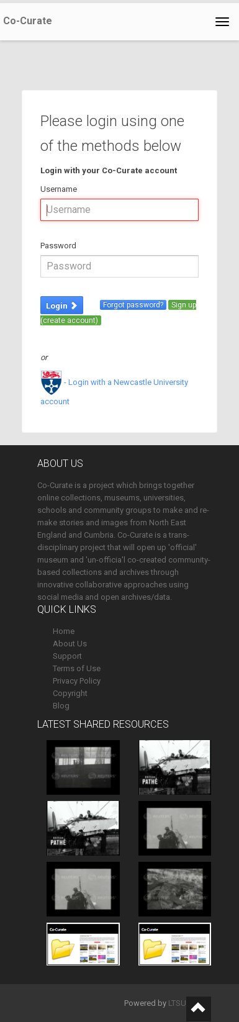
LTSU (177, 1003)
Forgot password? (133, 305)
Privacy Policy (77, 680)
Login (62, 305)
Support (67, 656)
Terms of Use (77, 668)
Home (63, 631)
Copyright (70, 693)
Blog (61, 705)
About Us (70, 643)
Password (58, 245)
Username (58, 189)
